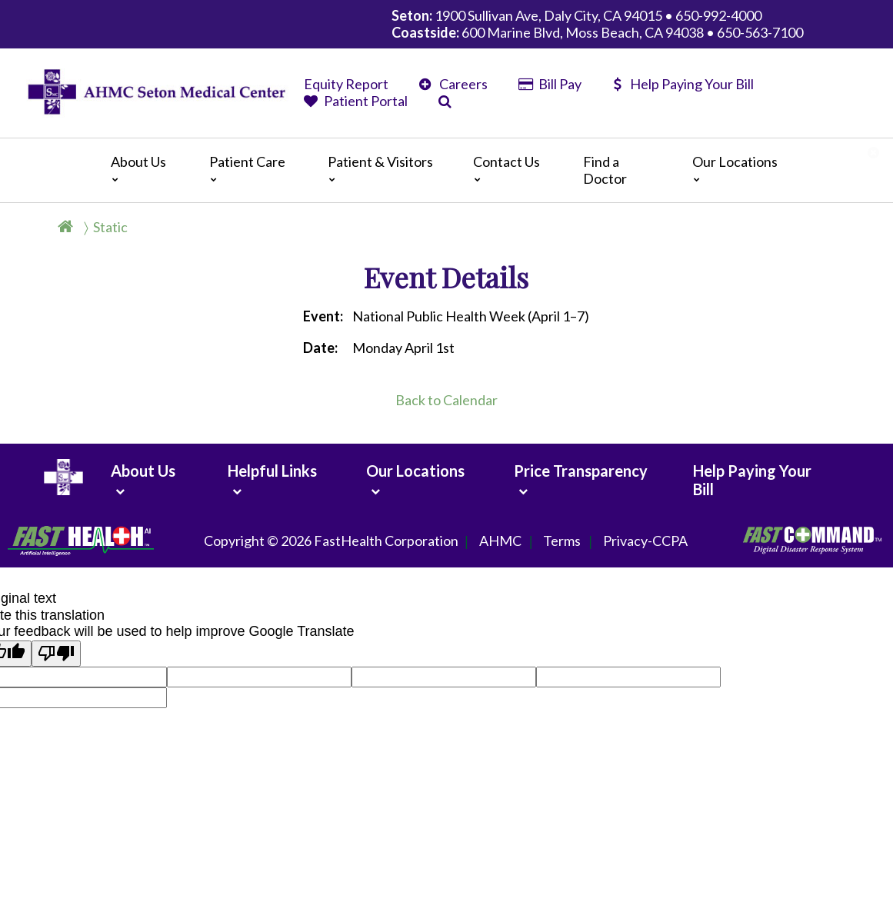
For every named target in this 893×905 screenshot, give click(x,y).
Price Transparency (581, 470)
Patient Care (247, 168)
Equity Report (346, 83)
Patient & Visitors (380, 168)
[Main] (446, 170)
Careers (453, 83)
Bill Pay (549, 83)
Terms (562, 541)
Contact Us (506, 168)
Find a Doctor (605, 170)
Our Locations (735, 168)
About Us (138, 168)
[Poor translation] (56, 653)
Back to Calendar (446, 399)
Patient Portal (356, 100)
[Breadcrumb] (99, 226)
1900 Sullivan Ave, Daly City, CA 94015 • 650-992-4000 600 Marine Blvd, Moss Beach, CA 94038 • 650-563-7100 (597, 24)
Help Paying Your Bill (683, 83)
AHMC (500, 541)
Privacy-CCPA (645, 541)
